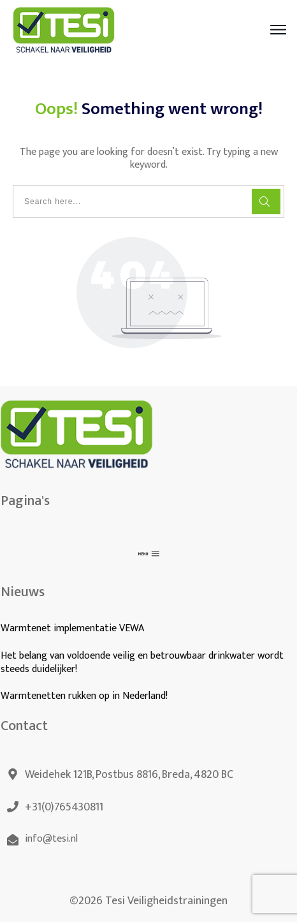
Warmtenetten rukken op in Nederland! (85, 696)
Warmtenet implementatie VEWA (72, 628)
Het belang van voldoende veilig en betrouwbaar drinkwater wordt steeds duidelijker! (142, 662)
